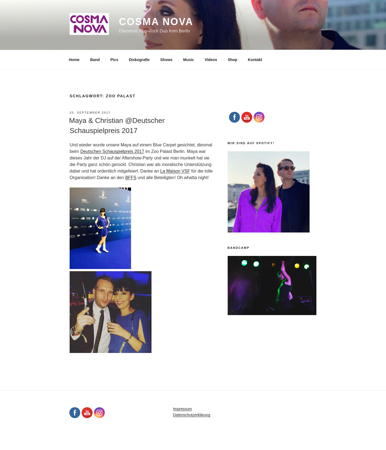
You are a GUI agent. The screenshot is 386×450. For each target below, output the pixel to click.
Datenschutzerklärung (191, 415)
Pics (114, 60)
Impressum (182, 409)
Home (74, 60)
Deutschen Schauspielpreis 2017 (112, 151)
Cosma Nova (156, 21)
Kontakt (255, 60)
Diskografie (139, 60)
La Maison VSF (175, 171)
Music (188, 60)
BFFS (130, 177)
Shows (166, 60)
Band (95, 60)
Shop (232, 60)
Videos (211, 60)
